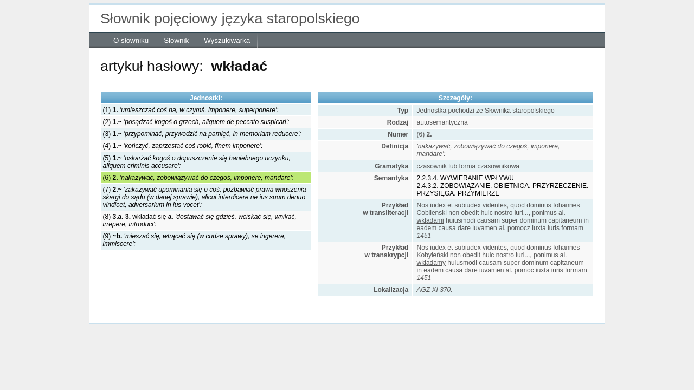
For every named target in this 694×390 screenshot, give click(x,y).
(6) (198, 177)
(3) (202, 134)
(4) (183, 146)
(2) (196, 122)
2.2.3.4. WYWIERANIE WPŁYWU (465, 178)
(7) (204, 197)
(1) (191, 110)
